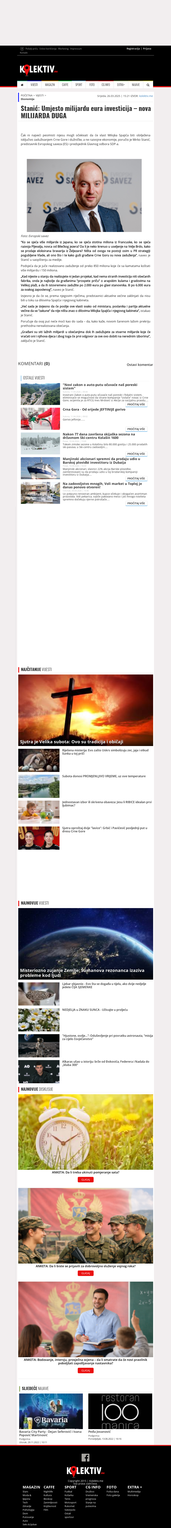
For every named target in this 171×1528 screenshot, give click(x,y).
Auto (25, 1520)
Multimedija (134, 1491)
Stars (25, 1491)
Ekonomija (27, 99)
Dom (25, 1513)
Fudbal (68, 1491)
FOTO (92, 85)
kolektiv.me (146, 96)
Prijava (147, 48)
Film (46, 1509)
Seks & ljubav (30, 1524)
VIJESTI (34, 85)
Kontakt (24, 52)
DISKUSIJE (37, 1089)
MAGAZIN (50, 85)
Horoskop (133, 1495)
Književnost (50, 1506)
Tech (25, 1502)
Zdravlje (27, 1506)
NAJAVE (136, 85)
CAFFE (65, 85)
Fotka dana (113, 1491)
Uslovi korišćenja (48, 48)
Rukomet (70, 1506)
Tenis (67, 1498)
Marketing (63, 48)
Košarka (69, 1495)
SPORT (78, 85)
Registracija (133, 48)
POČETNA (26, 95)
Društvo (90, 1491)
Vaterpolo (70, 1509)
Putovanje (28, 1517)
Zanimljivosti (50, 1502)
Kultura (48, 1495)
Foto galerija (113, 1495)
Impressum (76, 48)
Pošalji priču (32, 48)
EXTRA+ (121, 85)
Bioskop (48, 1498)
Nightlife (48, 1491)
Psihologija (28, 1509)
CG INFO (106, 85)
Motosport (70, 1502)
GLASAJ (85, 1179)
